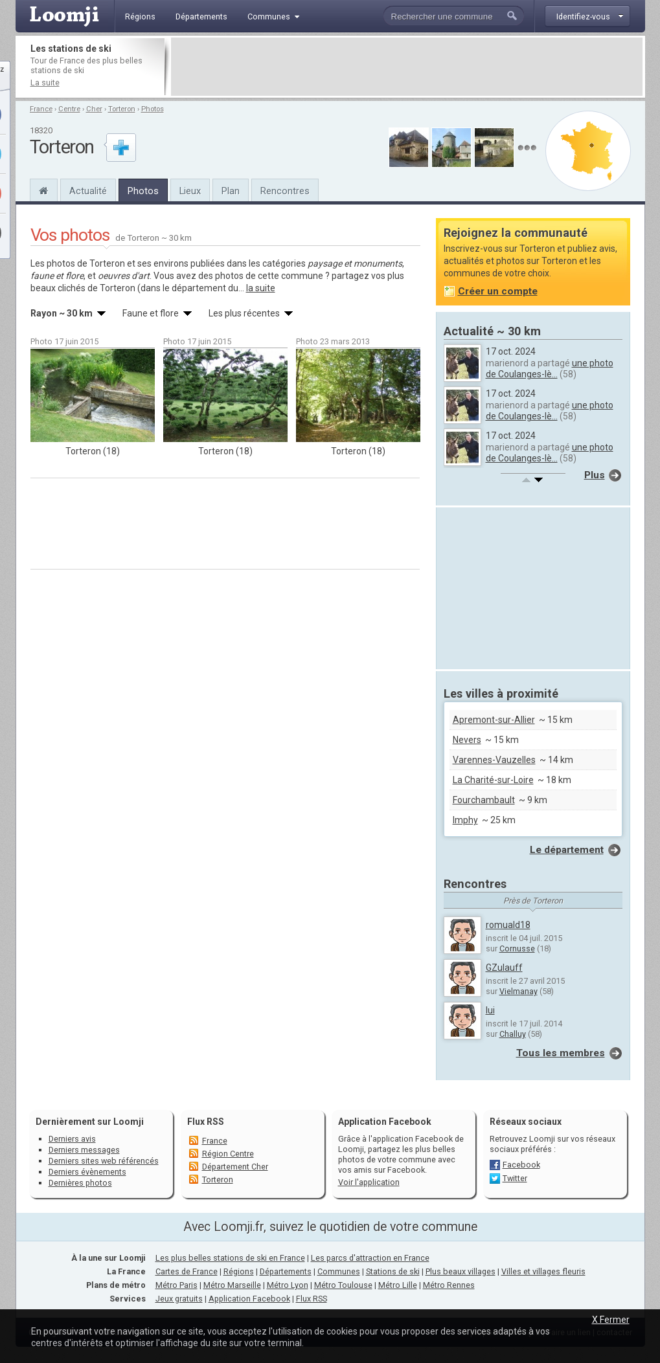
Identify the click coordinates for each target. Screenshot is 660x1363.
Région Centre (228, 1153)
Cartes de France (186, 1271)
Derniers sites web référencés (104, 1161)
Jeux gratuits (179, 1298)
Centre (69, 109)
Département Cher (235, 1166)
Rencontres (285, 191)
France (41, 109)
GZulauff (504, 967)
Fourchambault (484, 800)
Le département (567, 850)
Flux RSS (205, 1121)
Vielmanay (518, 991)
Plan (231, 191)
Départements (286, 1271)
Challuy (512, 1034)
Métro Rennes (449, 1285)
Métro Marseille (232, 1285)
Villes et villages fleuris (543, 1271)
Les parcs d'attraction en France (370, 1258)
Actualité (88, 191)
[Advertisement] (407, 67)
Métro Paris (176, 1285)
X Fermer (611, 1319)
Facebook (521, 1164)
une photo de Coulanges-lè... (549, 368)
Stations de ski (393, 1271)
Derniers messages (84, 1150)
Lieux (190, 191)
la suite (260, 288)
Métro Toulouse (343, 1285)
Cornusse (517, 948)
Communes (338, 1271)
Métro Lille (397, 1285)
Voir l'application (369, 1182)
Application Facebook (249, 1298)
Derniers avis (72, 1139)
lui (490, 1010)
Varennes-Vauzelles (494, 760)
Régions (238, 1271)
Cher (94, 109)
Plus (594, 475)
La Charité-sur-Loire (493, 780)
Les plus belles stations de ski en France (230, 1258)
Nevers (467, 740)
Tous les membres (560, 1053)
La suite (45, 82)
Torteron (121, 109)
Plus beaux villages (460, 1271)
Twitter (515, 1178)
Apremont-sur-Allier (494, 720)
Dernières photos (80, 1183)
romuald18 (508, 925)
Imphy (465, 820)
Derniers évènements (87, 1172)
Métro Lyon (287, 1285)
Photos (152, 109)
